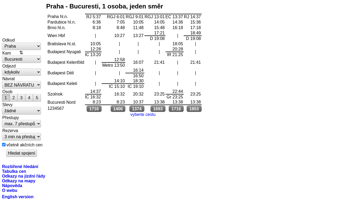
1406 (118, 108)
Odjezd (9, 66)
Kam (6, 53)
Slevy (7, 104)
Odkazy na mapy (18, 180)
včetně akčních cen (24, 144)
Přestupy (10, 117)
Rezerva (10, 130)
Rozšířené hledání (20, 166)
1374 (136, 108)
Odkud (8, 40)
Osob (7, 91)
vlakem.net (21, 19)
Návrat (8, 78)
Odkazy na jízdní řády (23, 176)
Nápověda (12, 185)
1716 (94, 108)
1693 (158, 108)
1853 (194, 108)
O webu (9, 190)
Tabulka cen (14, 171)
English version (18, 196)
